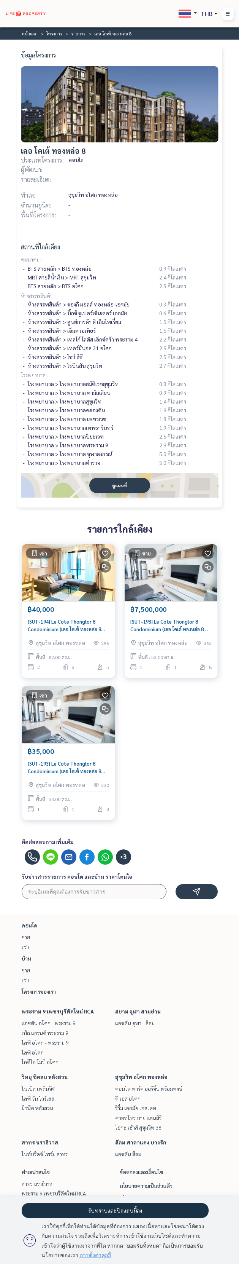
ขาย (26, 937)
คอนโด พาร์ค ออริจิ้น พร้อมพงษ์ (148, 1088)
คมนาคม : (31, 259)
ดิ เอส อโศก (128, 1098)
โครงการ (54, 33)
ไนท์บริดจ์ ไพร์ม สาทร (45, 1154)
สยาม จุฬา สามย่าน (138, 1011)
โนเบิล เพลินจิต (38, 1088)
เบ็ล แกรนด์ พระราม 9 (45, 1032)
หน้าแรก (30, 33)
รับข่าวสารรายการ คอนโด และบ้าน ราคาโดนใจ (77, 876)
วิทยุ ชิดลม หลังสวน (45, 1076)
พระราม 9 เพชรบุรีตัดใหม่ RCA (58, 1011)
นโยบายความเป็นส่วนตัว (146, 1185)
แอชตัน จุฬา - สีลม (135, 1023)
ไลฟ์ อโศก (33, 1052)
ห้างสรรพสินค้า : (38, 295)
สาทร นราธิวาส (40, 1142)
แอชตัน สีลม (128, 1154)
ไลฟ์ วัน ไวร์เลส (38, 1098)
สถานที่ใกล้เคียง (40, 247)
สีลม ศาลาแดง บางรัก (140, 1142)
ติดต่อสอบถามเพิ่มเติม (48, 841)
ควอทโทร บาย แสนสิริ (138, 1117)
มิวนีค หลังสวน (37, 1107)
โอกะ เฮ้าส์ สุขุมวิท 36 (138, 1127)
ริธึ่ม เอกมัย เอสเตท (135, 1107)
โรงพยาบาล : (34, 375)
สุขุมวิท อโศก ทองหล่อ (141, 1076)
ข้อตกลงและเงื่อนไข (141, 1171)
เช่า (25, 946)
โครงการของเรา (39, 991)
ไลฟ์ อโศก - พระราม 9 (45, 1042)
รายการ (78, 33)
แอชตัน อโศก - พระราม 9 (49, 1023)
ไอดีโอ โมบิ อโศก (40, 1061)
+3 (123, 857)
